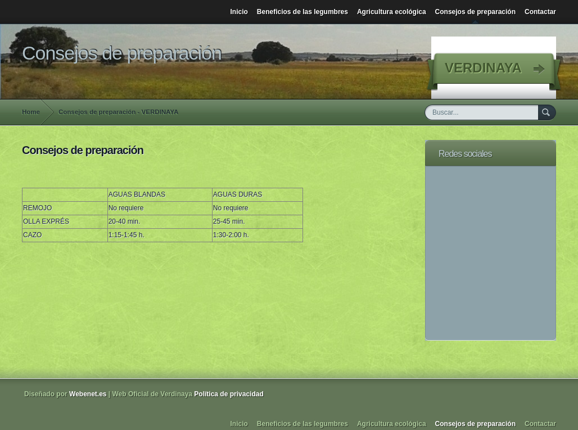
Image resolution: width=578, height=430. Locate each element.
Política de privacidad (228, 394)
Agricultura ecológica (391, 12)
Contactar (540, 12)
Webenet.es (87, 394)
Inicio (239, 12)
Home (31, 111)
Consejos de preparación (475, 12)
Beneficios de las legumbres (302, 12)
